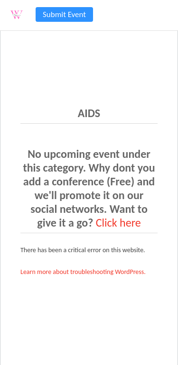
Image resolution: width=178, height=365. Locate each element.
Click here (118, 222)
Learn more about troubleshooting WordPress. (83, 272)
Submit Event (64, 14)
